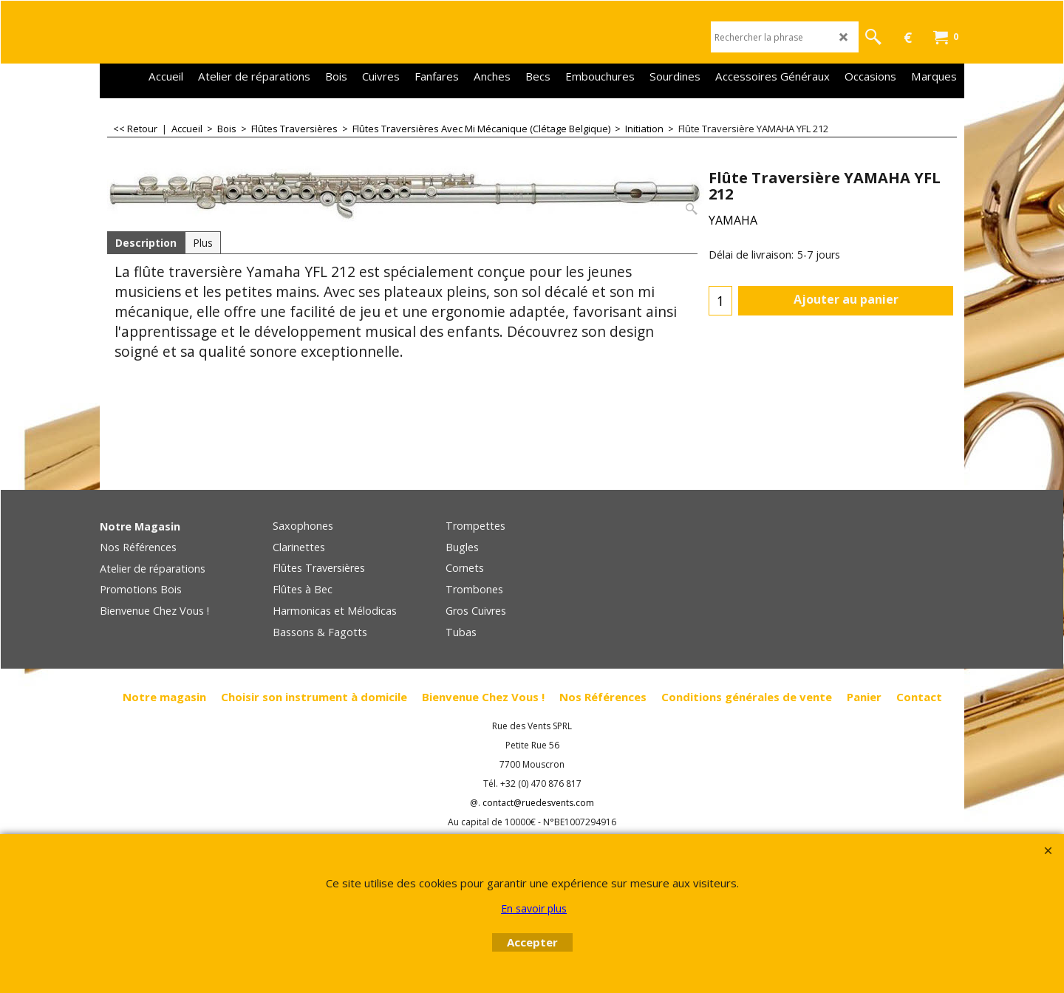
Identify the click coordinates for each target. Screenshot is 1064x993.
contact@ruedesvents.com (538, 802)
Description (146, 243)
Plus (203, 243)
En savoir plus (534, 908)
